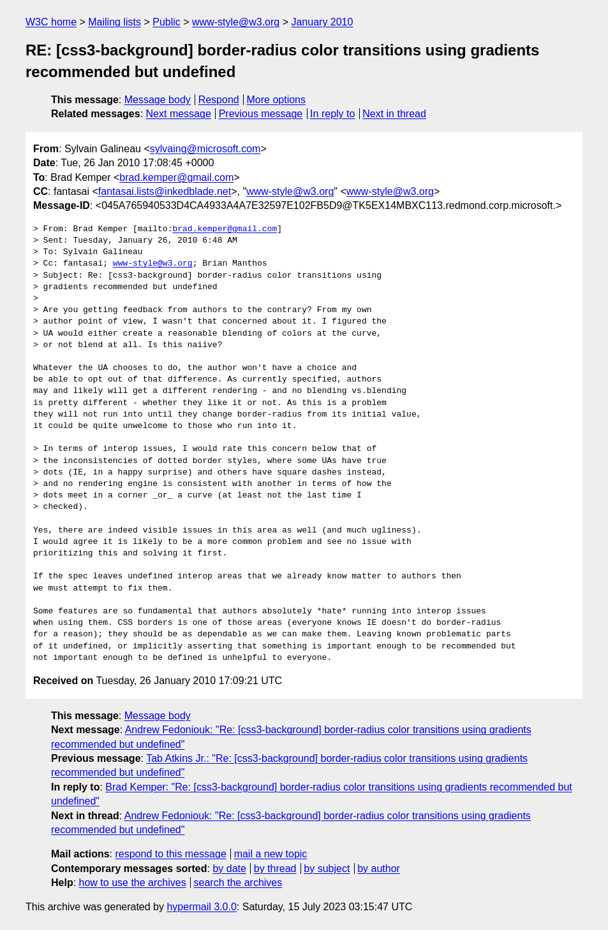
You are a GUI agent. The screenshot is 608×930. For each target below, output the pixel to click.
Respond (218, 99)
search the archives (238, 882)
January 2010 (322, 22)
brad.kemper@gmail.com (176, 177)
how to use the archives (132, 882)
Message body (157, 99)
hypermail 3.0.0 (201, 906)
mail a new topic (271, 853)
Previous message (261, 113)
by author (378, 868)
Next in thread (394, 113)
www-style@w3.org (235, 22)
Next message (178, 113)
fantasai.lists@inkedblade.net (164, 191)
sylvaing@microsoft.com (205, 148)
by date (229, 868)
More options (276, 99)
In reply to (332, 113)
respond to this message (170, 853)
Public (166, 22)
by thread (275, 868)
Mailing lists (114, 22)
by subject (327, 868)
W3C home (51, 22)
